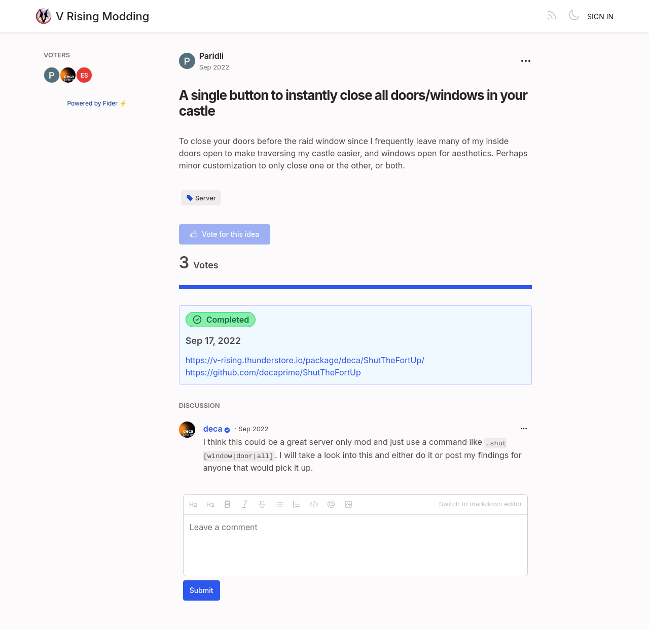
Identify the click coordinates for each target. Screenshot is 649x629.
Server (201, 197)
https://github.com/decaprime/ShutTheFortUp (273, 372)
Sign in (600, 16)
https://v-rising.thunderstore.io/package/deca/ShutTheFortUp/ (305, 360)
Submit (201, 590)
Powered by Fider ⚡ (97, 103)
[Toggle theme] (574, 16)
